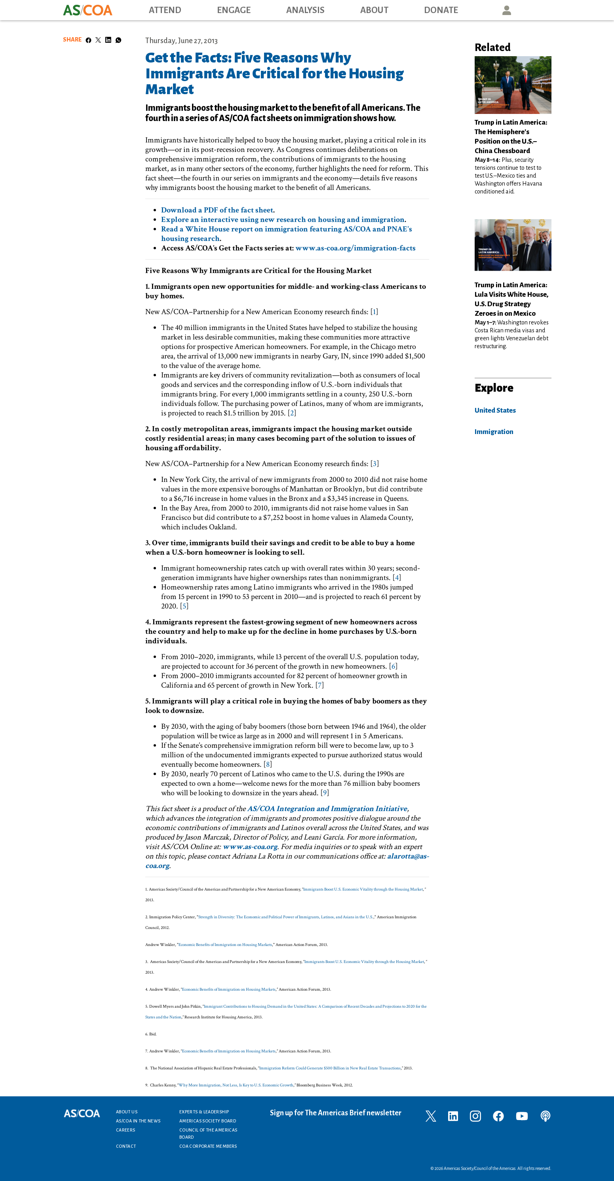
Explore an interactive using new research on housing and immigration (283, 219)
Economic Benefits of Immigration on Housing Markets (225, 945)
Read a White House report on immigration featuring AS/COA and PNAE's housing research (286, 234)
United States (495, 410)
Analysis (305, 10)
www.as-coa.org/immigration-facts (355, 248)
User (507, 10)
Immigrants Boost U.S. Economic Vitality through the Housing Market (363, 889)
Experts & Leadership (204, 1111)
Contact (126, 1146)
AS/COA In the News (138, 1120)
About (374, 10)
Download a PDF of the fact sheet (217, 210)
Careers (125, 1130)
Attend (165, 10)
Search (543, 10)
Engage (234, 10)
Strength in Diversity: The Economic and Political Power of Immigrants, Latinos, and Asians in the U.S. (285, 917)
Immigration (494, 432)
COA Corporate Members (208, 1146)
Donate (441, 10)
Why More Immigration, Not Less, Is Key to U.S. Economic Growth (236, 1085)
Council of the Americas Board (208, 1133)
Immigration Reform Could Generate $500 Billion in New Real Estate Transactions (330, 1068)
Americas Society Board (207, 1120)
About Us (126, 1111)
